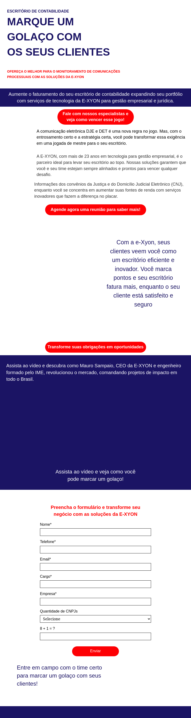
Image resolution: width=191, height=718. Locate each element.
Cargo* (46, 576)
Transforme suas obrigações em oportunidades (95, 347)
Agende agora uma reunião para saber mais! (95, 209)
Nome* (46, 524)
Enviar (95, 651)
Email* (45, 559)
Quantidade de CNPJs (59, 611)
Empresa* (48, 594)
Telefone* (48, 542)
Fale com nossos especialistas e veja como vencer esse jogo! (95, 116)
